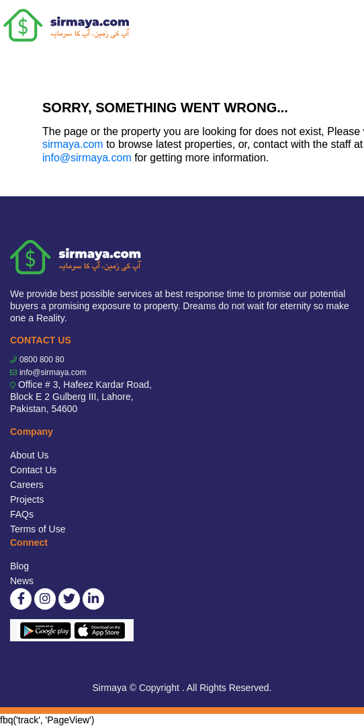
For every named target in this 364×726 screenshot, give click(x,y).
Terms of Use (37, 529)
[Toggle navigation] (345, 25)
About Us (29, 455)
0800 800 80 (41, 359)
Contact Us (33, 470)
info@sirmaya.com (87, 157)
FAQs (22, 514)
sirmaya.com (72, 144)
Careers (27, 484)
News (22, 580)
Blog (19, 566)
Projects (27, 499)
